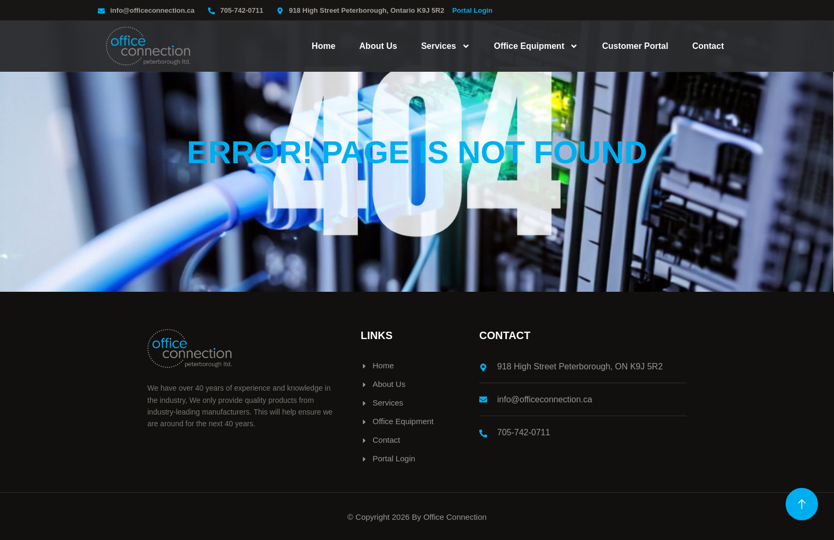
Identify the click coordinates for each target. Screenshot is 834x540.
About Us (378, 45)
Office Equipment (536, 46)
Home (323, 45)
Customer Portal (635, 45)
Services (445, 46)
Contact (708, 45)
